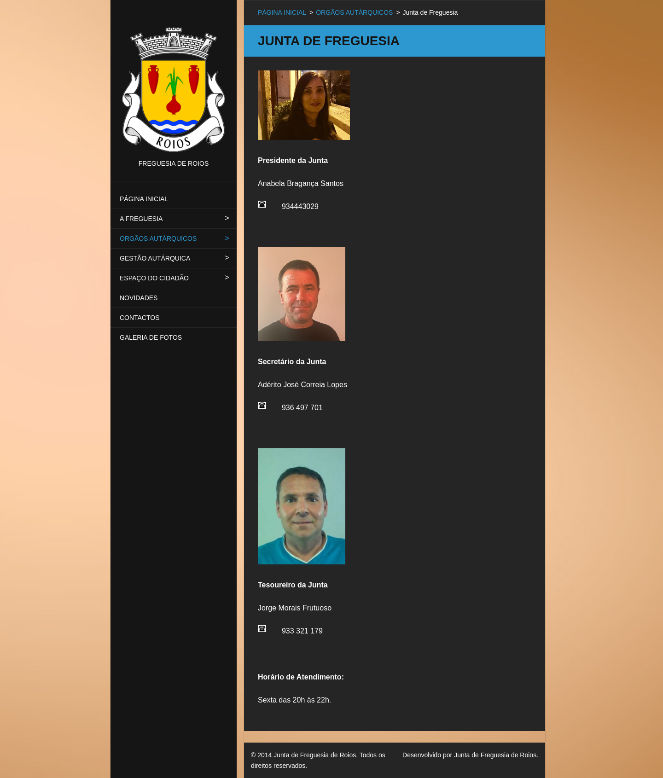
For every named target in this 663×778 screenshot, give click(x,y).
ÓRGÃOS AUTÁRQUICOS (158, 238)
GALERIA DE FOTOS (151, 337)
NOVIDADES (138, 298)
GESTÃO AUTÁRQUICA (155, 258)
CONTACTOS (140, 317)
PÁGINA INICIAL (144, 199)
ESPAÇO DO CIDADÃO (154, 278)
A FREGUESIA (141, 218)
